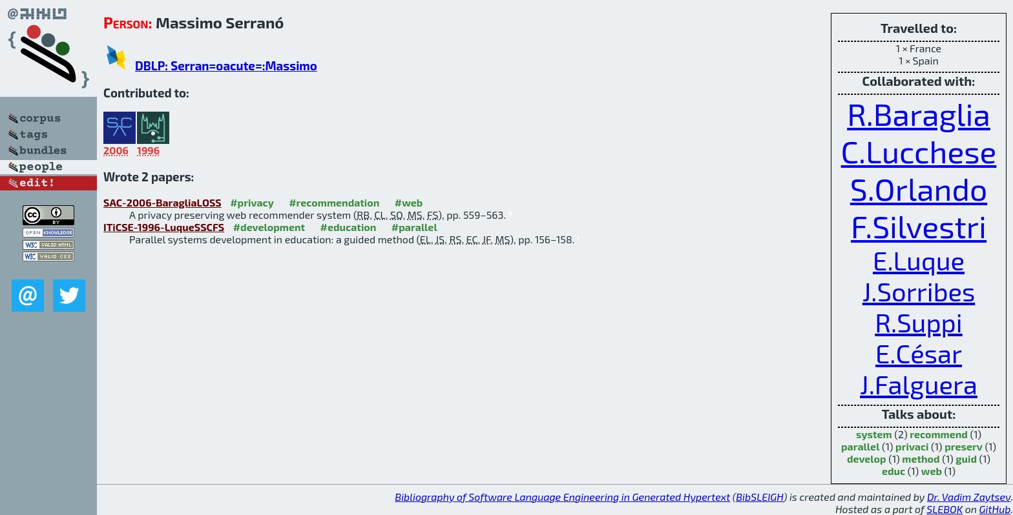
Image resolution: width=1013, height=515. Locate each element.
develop (866, 458)
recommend (939, 434)
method (920, 458)
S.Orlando (918, 188)
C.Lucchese (919, 151)
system (874, 434)
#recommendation (334, 202)
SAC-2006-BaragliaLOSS (162, 202)
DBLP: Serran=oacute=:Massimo (226, 65)
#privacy (252, 202)
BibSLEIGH (759, 496)
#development (269, 227)
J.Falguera (918, 384)
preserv (964, 446)
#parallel (414, 227)
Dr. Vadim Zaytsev (968, 496)
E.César (918, 353)
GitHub (995, 509)
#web (409, 202)
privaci (911, 446)
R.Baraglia (918, 113)
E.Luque (919, 260)
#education (348, 227)
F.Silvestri (919, 226)
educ (893, 471)
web (931, 471)
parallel (860, 446)
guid (966, 458)
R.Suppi (918, 322)
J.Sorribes (919, 291)
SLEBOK (944, 509)
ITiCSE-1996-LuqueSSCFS (163, 227)
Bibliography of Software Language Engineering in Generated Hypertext (562, 496)
